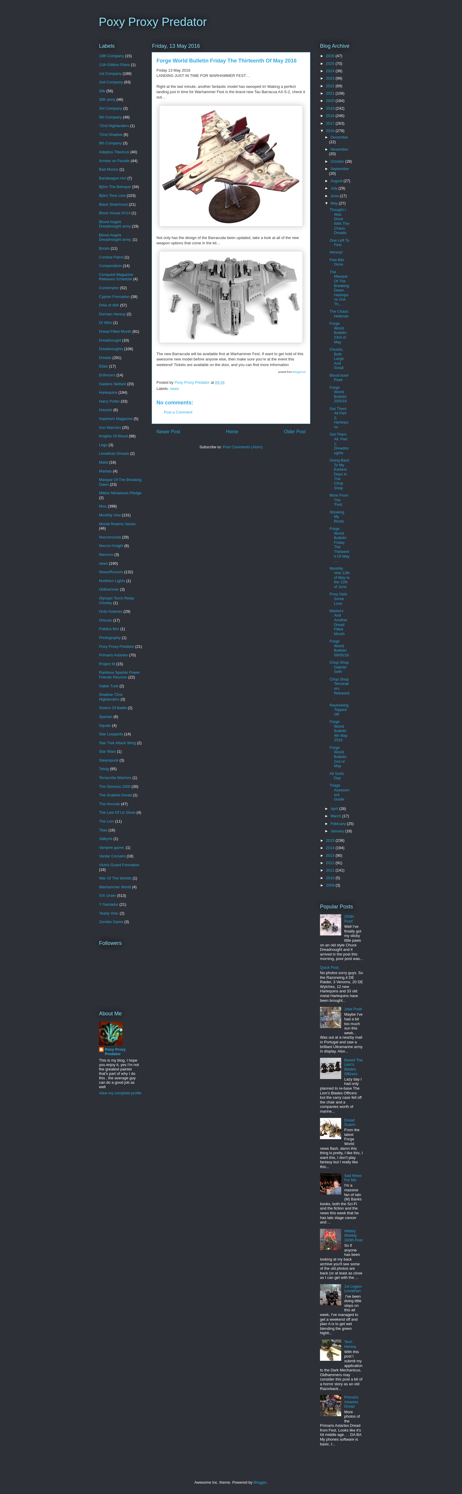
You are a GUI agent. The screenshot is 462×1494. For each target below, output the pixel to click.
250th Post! (349, 918)
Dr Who (105, 322)
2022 (331, 86)
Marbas (105, 471)
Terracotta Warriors (115, 777)
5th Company (110, 117)
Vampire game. (112, 847)
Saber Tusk (108, 686)
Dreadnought (110, 340)
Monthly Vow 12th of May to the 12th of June (339, 577)
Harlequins (108, 392)
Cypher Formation (114, 296)
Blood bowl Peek (338, 377)
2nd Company (111, 82)
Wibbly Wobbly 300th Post (353, 1235)
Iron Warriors (110, 427)
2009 (331, 885)
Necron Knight (111, 545)
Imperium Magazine (116, 418)
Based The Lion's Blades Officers (353, 1067)
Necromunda (110, 537)
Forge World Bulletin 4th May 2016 (338, 730)
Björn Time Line (112, 195)
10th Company (111, 56)
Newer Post (168, 431)
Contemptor (109, 288)
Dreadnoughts (111, 349)
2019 (331, 108)
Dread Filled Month (115, 331)
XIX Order (107, 895)
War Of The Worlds (115, 878)
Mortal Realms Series (117, 524)
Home (232, 431)
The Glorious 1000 (115, 786)
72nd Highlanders (114, 125)
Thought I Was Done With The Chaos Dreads (339, 221)
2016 (331, 131)
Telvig (104, 769)
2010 (331, 878)
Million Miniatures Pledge (120, 493)
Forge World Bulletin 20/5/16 (337, 394)
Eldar (103, 366)
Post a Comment (178, 412)
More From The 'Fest (338, 500)
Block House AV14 (115, 213)
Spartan (106, 716)
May (335, 203)
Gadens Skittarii (112, 384)
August (337, 181)
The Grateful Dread (115, 795)
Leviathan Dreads (114, 453)
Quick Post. (329, 967)
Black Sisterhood (113, 204)
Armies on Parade (114, 161)
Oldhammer (109, 589)
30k (102, 91)
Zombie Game (111, 922)
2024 (331, 71)
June (335, 196)
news (174, 388)
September (340, 169)
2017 (331, 123)
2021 (331, 93)
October (338, 161)
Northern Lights (112, 581)
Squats (105, 725)
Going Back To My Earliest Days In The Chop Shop (339, 474)
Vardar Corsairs (112, 856)
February (339, 823)
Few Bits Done (336, 262)
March (336, 816)
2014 (331, 848)
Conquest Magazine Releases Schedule (116, 276)
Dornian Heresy (112, 314)
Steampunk (108, 760)
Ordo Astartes (110, 611)
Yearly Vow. (109, 913)
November (339, 149)
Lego (103, 445)
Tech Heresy (350, 1344)
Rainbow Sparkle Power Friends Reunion (119, 674)
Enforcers (107, 375)
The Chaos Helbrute (338, 313)
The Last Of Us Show (117, 812)
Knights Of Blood (113, 436)
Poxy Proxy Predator (153, 21)
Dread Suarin (349, 1122)
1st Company (110, 73)
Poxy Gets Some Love (338, 598)
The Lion (106, 821)
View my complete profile (120, 1093)
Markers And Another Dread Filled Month (338, 622)
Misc (103, 506)
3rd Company (110, 108)
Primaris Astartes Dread (351, 1402)
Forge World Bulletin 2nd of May (337, 756)
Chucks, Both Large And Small (336, 358)
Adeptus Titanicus (114, 152)
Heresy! (336, 252)
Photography (110, 637)
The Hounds (109, 804)
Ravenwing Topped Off (338, 709)
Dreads (105, 357)
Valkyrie (105, 838)
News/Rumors (111, 572)
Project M (107, 664)
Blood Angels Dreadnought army (115, 224)
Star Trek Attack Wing (117, 743)
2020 (331, 100)
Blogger (259, 1482)
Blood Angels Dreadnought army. (115, 237)
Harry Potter (109, 401)
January (338, 831)
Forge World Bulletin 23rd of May (337, 332)
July (335, 188)
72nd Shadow (111, 134)
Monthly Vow (110, 515)
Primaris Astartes (113, 655)
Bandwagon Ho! (112, 178)
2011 (331, 870)
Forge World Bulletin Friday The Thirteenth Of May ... (339, 544)
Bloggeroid (299, 371)
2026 (331, 56)
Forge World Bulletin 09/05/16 (339, 648)
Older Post (295, 431)
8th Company (110, 143)
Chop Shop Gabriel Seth (339, 667)
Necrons (106, 554)
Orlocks (105, 620)
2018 (331, 115)
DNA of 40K (109, 305)
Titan (103, 830)
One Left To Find (339, 242)
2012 (331, 863)
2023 (331, 78)
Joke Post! (353, 1009)
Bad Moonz (108, 169)
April (335, 808)
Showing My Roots (336, 516)
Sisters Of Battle (113, 708)
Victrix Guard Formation (119, 865)
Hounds (105, 410)
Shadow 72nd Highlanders (111, 696)
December (339, 137)
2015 (331, 840)
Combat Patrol (111, 257)
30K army (107, 99)
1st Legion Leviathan (353, 1288)
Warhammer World (115, 887)
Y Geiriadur (108, 904)
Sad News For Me (353, 1177)
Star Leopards (111, 734)
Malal (103, 462)
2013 (331, 855)
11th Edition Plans (114, 64)
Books (104, 248)
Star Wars (107, 751)
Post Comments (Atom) (243, 447)
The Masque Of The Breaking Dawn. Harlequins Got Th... (339, 288)
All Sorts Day (336, 775)
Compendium (110, 265)
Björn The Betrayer (115, 187)
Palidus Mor (109, 629)
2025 (331, 63)
